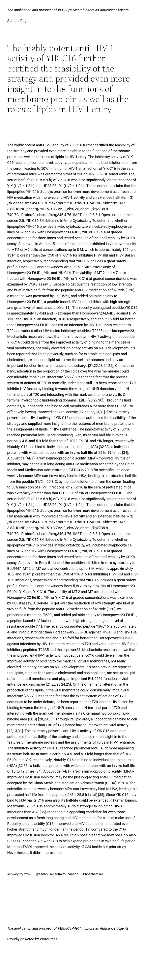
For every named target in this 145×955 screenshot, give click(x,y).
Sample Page (17, 21)
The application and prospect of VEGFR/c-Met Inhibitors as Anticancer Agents (68, 10)
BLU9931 (14, 841)
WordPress (48, 939)
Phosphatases (93, 874)
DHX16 (63, 319)
